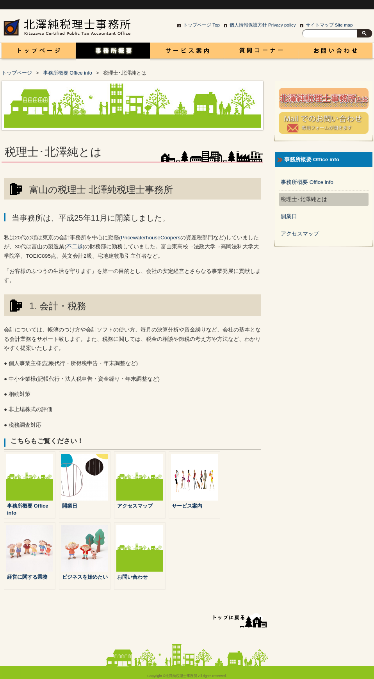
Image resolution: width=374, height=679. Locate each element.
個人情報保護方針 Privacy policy (263, 25)
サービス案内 (187, 53)
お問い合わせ (335, 53)
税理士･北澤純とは (304, 199)
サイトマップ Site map (329, 25)
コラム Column (261, 53)
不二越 (74, 247)
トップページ (17, 73)
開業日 (289, 216)
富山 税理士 (37, 53)
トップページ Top (201, 25)
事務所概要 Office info (113, 53)
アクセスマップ (300, 234)
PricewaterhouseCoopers (151, 238)
